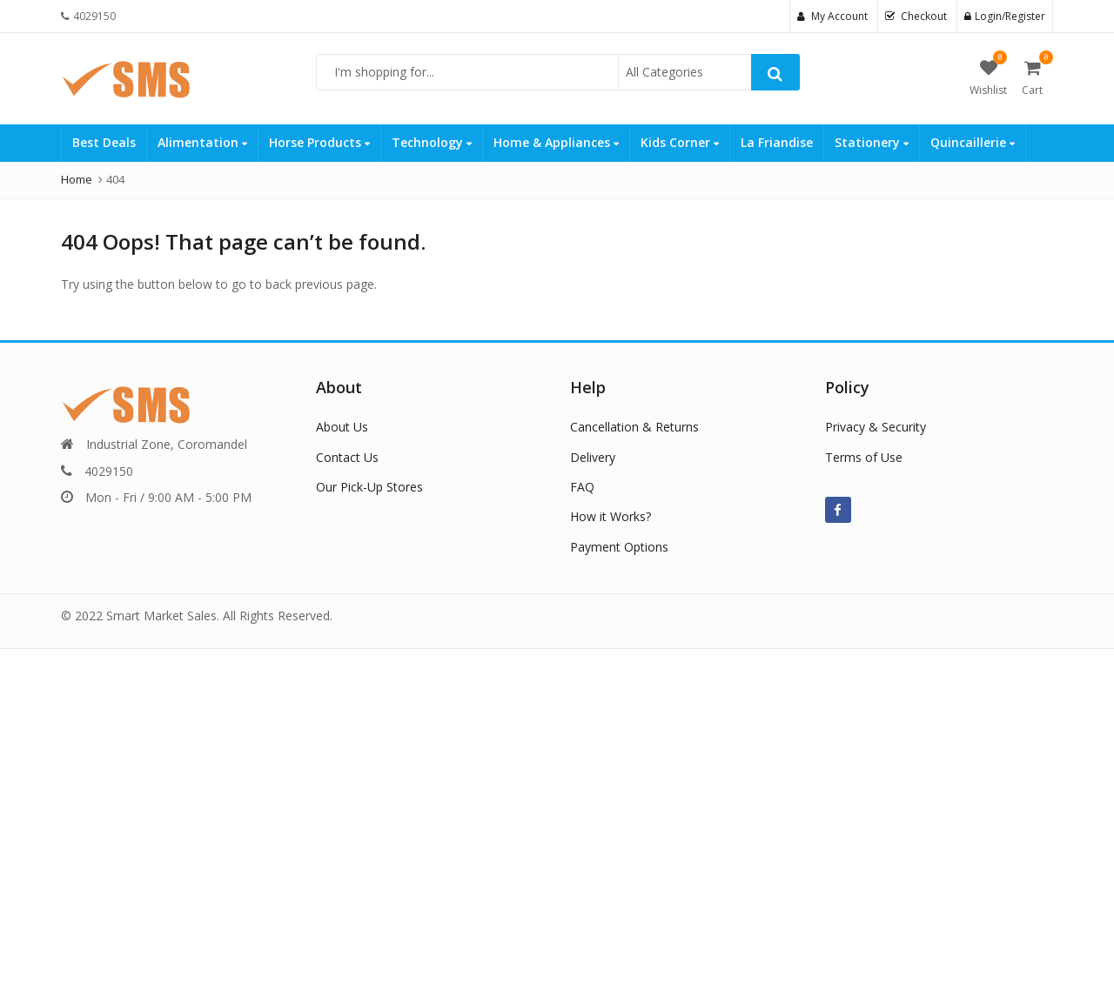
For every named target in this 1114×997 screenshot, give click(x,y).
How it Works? (610, 516)
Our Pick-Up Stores (369, 486)
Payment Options (619, 547)
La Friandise (777, 142)
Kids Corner (680, 142)
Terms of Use (864, 457)
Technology (432, 142)
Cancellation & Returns (634, 426)
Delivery (592, 457)
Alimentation (202, 142)
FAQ (582, 486)
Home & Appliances (556, 142)
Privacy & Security (875, 426)
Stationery (872, 142)
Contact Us (347, 457)
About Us (342, 426)
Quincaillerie (972, 142)
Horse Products (319, 142)
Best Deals (104, 142)
